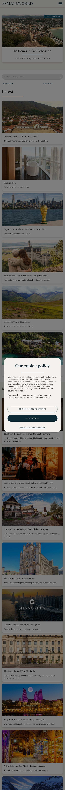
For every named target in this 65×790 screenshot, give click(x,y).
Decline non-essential (32, 409)
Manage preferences (32, 427)
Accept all (32, 418)
